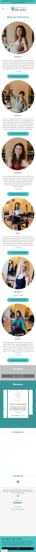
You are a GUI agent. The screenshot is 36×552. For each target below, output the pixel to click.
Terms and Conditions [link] (18, 511)
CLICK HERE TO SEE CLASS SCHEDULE (18, 76)
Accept (18, 548)
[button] (4, 8)
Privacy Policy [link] (18, 509)
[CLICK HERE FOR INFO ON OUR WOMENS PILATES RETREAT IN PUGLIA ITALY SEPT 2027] (18, 2)
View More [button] (18, 412)
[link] (18, 8)
